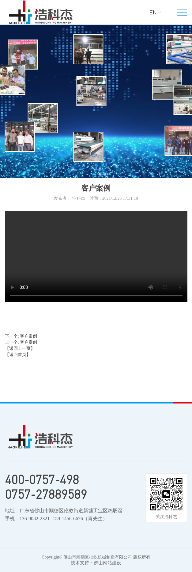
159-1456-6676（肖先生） (80, 518)
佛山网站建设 (107, 562)
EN (153, 12)
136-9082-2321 (35, 518)
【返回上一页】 (20, 348)
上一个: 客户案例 (21, 342)
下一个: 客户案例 (21, 336)
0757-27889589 (46, 494)
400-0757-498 (42, 479)
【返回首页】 (18, 354)
